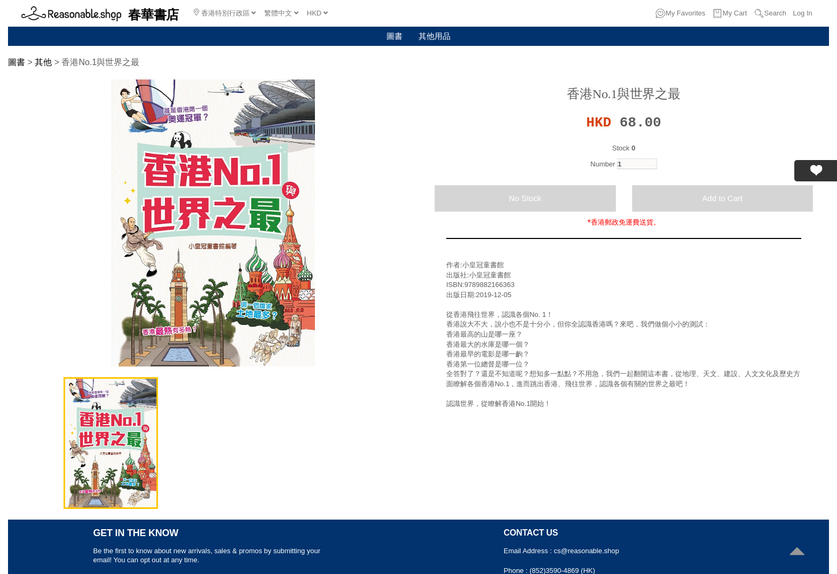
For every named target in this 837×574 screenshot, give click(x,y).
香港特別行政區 (225, 13)
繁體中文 (281, 13)
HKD (317, 13)
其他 (43, 62)
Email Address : (529, 551)
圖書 (394, 36)
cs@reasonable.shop (586, 551)
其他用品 (434, 36)
